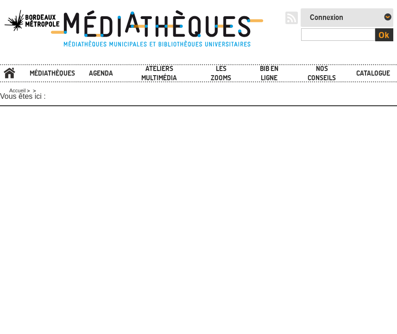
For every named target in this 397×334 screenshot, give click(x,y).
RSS (291, 18)
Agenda (101, 73)
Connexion (326, 17)
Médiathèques (52, 73)
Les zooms (221, 73)
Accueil (9, 73)
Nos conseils (322, 73)
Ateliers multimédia (159, 73)
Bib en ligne (269, 73)
